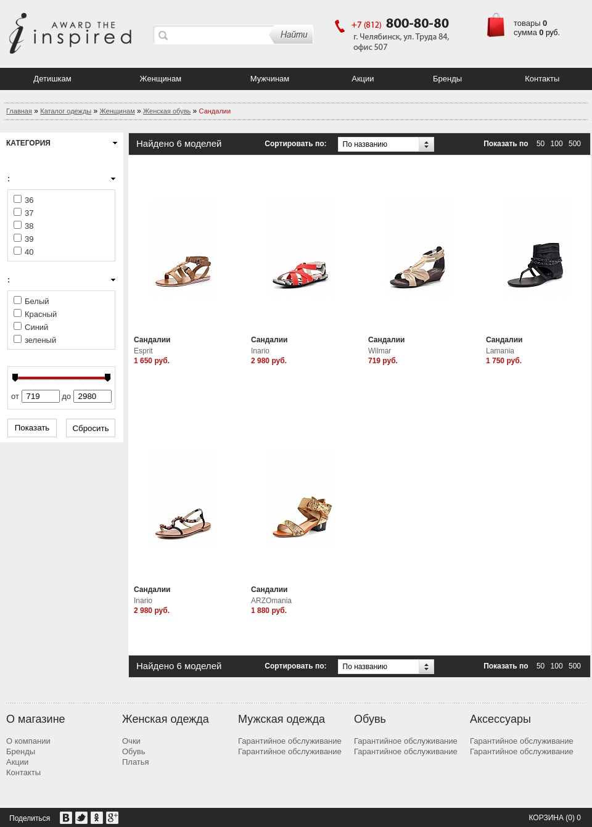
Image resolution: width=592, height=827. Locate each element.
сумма (525, 32)
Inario (260, 351)
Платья (135, 762)
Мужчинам (270, 78)
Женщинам (161, 78)
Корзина (545, 817)
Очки (131, 741)
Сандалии (152, 339)
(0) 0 (573, 817)
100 (557, 143)
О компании (28, 741)
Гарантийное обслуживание (290, 741)
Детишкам (52, 78)
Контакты (542, 78)
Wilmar (379, 351)
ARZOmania (271, 600)
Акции (363, 78)
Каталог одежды (65, 111)
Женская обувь (167, 111)
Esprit (143, 351)
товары (527, 23)
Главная (19, 111)
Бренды (447, 78)
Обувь (133, 751)
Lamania (500, 351)
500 (575, 143)
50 (540, 143)
